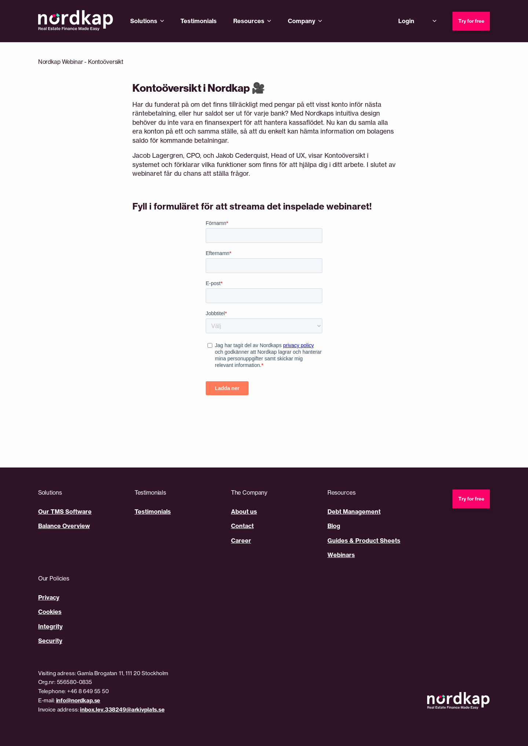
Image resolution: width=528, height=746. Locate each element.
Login (406, 21)
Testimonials (198, 21)
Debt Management (354, 511)
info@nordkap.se (78, 700)
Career (241, 540)
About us (244, 511)
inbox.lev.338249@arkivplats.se (122, 709)
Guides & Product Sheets (363, 540)
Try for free (471, 21)
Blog (333, 526)
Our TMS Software (65, 511)
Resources (248, 21)
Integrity (50, 626)
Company (301, 21)
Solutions (143, 21)
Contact (242, 526)
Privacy (48, 597)
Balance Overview (64, 526)
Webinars (341, 554)
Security (50, 640)
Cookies (50, 611)
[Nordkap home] (75, 21)
